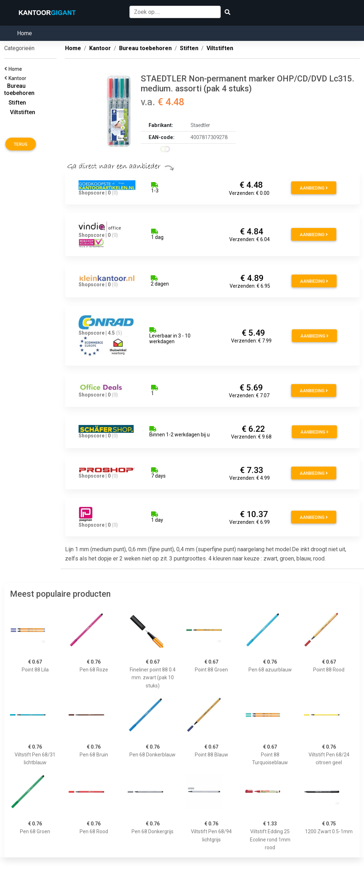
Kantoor (18, 78)
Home (24, 33)
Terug (20, 144)
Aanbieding (314, 188)
